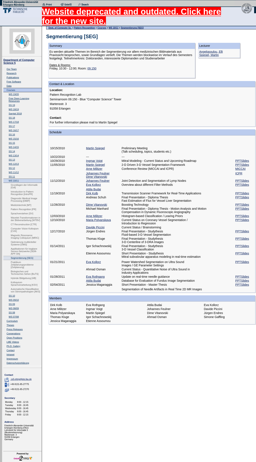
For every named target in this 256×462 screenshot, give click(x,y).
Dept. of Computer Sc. (60, 27)
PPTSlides (242, 160)
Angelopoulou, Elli (211, 51)
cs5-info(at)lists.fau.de (21, 379)
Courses (11, 90)
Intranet (10, 354)
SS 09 (12, 304)
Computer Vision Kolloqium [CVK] (24, 229)
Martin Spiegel (95, 148)
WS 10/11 (14, 180)
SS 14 (12, 151)
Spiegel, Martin (209, 55)
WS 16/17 (14, 130)
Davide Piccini (95, 227)
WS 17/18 (14, 122)
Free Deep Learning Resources (19, 99)
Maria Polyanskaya (98, 220)
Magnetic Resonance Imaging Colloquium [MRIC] (25, 236)
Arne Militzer (94, 168)
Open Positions (14, 337)
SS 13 (12, 159)
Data (9, 86)
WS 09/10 (14, 300)
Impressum (12, 358)
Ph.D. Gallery (13, 346)
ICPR (238, 173)
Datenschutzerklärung (18, 363)
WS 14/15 (14, 147)
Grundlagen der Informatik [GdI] (24, 186)
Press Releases (15, 329)
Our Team (12, 69)
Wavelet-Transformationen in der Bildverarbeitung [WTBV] (25, 218)
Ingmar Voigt (94, 160)
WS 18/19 (14, 109)
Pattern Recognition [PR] (23, 209)
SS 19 (12, 105)
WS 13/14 (14, 155)
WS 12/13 (14, 164)
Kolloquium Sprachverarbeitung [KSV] (24, 283)
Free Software (14, 81)
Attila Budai (93, 189)
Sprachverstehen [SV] (22, 213)
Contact (10, 350)
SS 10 (12, 295)
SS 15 (12, 143)
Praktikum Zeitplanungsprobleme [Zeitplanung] (22, 264)
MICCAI (240, 168)
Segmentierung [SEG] (22, 258)
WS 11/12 (14, 172)
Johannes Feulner (98, 173)
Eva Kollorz (93, 184)
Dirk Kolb (92, 193)
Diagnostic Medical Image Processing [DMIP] (24, 199)
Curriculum (12, 321)
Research (11, 73)
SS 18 (12, 117)
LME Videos (13, 342)
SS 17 (12, 126)
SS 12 (12, 168)
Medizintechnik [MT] (21, 205)
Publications (13, 77)
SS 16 (12, 134)
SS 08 (12, 312)
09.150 (92, 68)
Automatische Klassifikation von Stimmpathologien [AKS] (25, 290)
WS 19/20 (14, 94)
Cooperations (13, 333)
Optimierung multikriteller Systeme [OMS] (23, 243)
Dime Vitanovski (96, 176)
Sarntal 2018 (15, 113)
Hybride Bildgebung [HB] (23, 278)
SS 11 (12, 176)
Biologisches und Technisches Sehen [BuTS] (24, 272)
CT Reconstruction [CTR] (24, 224)
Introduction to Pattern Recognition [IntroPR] (22, 192)
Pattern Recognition (84, 27)
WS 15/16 (14, 138)
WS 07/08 (14, 316)
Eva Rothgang (95, 276)
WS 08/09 (14, 308)
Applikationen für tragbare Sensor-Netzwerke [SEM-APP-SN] (24, 251)
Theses (10, 325)
